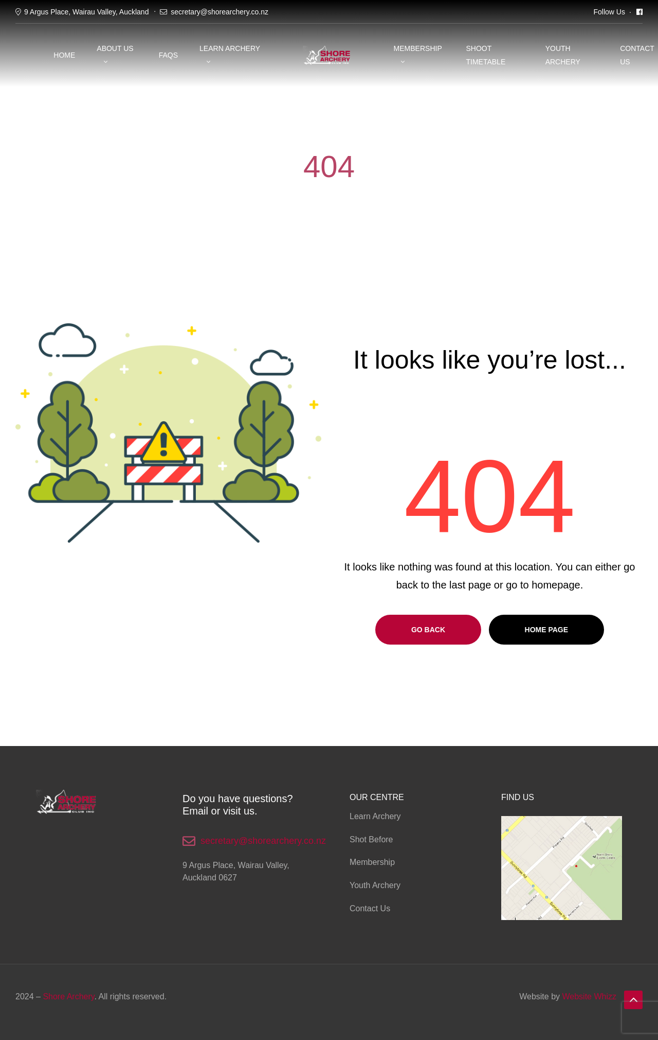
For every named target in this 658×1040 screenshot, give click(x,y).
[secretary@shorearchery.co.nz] (188, 841)
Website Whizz (589, 996)
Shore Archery (68, 996)
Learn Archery (229, 48)
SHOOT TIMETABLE (485, 54)
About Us (115, 48)
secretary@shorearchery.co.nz (219, 12)
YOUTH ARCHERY (562, 54)
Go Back (428, 630)
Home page (547, 630)
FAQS (168, 55)
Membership (418, 48)
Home (64, 55)
